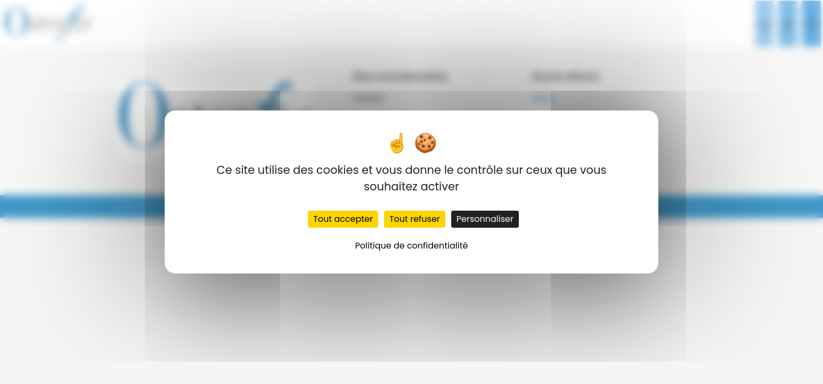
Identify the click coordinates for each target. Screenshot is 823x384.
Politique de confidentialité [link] (411, 245)
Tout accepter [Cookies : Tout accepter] (343, 219)
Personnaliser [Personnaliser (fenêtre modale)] (485, 219)
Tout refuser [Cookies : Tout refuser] (414, 219)
